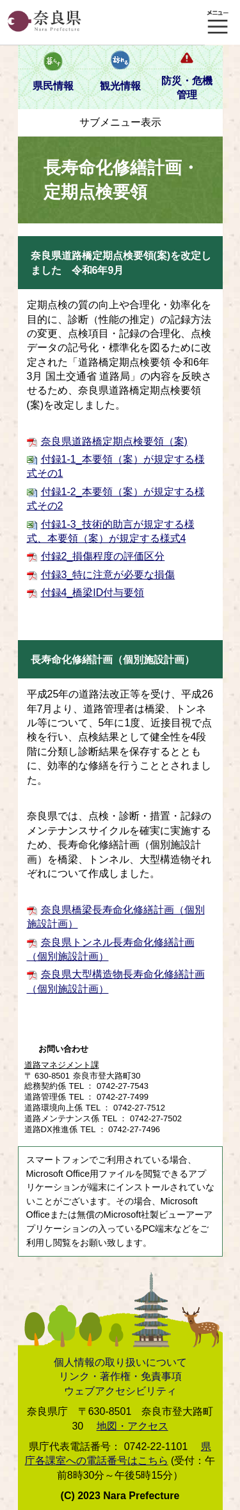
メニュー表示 (217, 22)
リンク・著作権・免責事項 (120, 1376)
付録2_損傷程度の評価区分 (103, 556)
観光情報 (120, 85)
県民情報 (53, 85)
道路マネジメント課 (61, 1065)
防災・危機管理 (186, 87)
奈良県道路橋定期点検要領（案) (114, 441)
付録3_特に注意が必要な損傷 (108, 574)
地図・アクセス (132, 1426)
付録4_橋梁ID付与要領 (93, 592)
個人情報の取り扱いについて (120, 1362)
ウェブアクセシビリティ (120, 1391)
